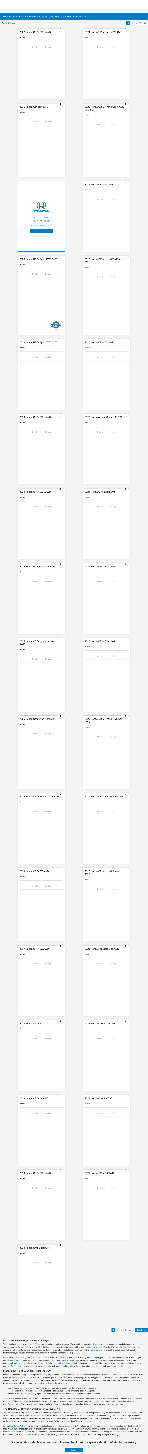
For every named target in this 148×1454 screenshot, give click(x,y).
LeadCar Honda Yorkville (16, 1426)
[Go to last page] (145, 23)
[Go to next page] (140, 23)
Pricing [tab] (48, 47)
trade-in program (14, 1360)
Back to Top (141, 1330)
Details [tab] (35, 47)
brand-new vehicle (94, 1347)
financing (22, 1358)
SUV (35, 1344)
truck (27, 1344)
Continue (74, 1450)
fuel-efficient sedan (62, 1363)
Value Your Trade (41, 231)
